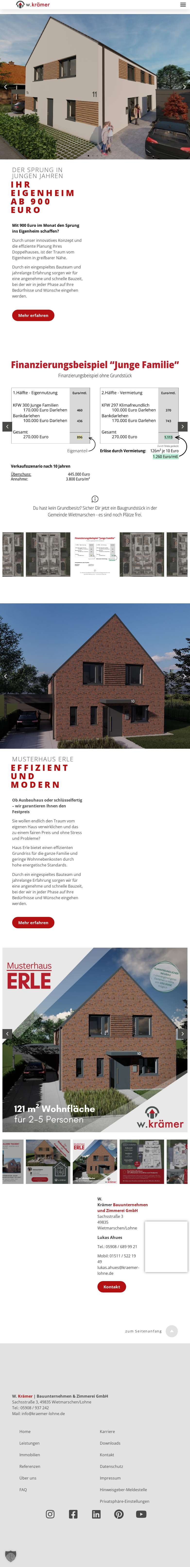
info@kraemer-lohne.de (43, 1413)
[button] (183, 4)
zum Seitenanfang (143, 1331)
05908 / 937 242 (34, 1407)
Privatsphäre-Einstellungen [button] (124, 1501)
